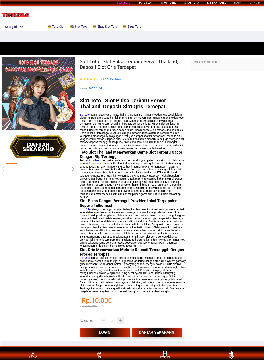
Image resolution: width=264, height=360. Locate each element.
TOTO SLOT (95, 88)
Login (231, 355)
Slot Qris (85, 257)
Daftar (33, 355)
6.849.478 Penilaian (109, 79)
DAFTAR (255, 2)
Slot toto (85, 114)
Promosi (165, 355)
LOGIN (238, 2)
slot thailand (93, 160)
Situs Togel (168, 2)
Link (99, 355)
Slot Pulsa (86, 209)
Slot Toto (123, 2)
